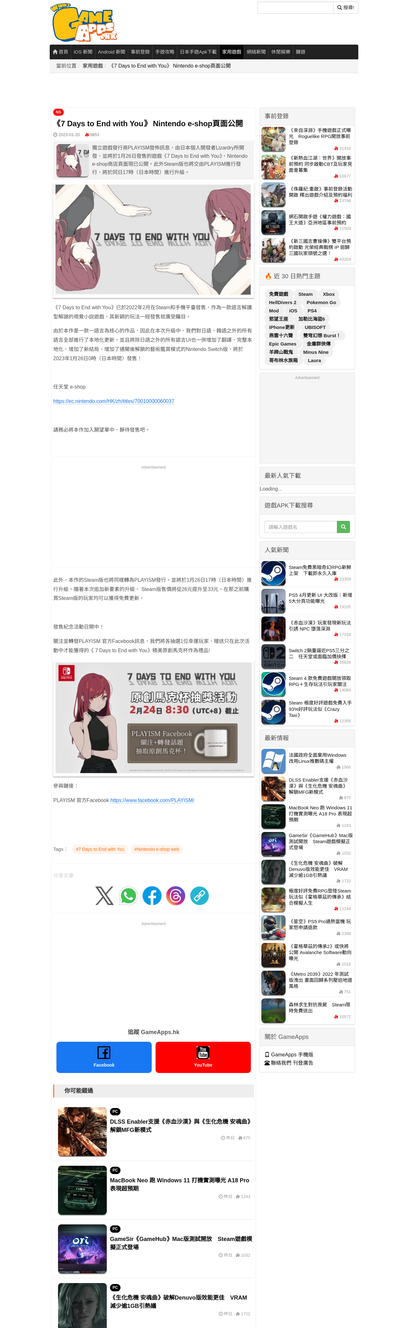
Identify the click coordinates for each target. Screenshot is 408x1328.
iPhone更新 (282, 327)
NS (58, 112)
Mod (274, 310)
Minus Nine (316, 352)
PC (115, 1111)
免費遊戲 (279, 294)
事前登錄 (140, 52)
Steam (306, 294)
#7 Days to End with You (100, 849)
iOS (294, 310)
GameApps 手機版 (289, 1054)
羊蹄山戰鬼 (281, 352)
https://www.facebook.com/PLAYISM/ (152, 800)
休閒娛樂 (280, 52)
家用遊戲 (231, 52)
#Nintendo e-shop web (157, 849)
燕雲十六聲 (281, 335)
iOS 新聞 (83, 52)
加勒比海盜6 (311, 319)
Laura (314, 360)
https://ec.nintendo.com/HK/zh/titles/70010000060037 (113, 401)
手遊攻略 (164, 52)
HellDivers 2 (283, 302)
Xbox (329, 294)
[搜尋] (295, 8)
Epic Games (283, 344)
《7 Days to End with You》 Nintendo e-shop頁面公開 (170, 66)
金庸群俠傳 (319, 344)
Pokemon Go (321, 302)
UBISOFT (315, 327)
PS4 (312, 310)
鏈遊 (300, 52)
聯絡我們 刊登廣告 (289, 1063)
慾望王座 (279, 319)
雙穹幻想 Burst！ (322, 335)
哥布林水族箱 (284, 360)
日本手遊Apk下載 (198, 52)
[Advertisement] (166, 90)
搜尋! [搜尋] (345, 7)
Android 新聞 (111, 52)
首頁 (60, 52)
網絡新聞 (256, 52)
